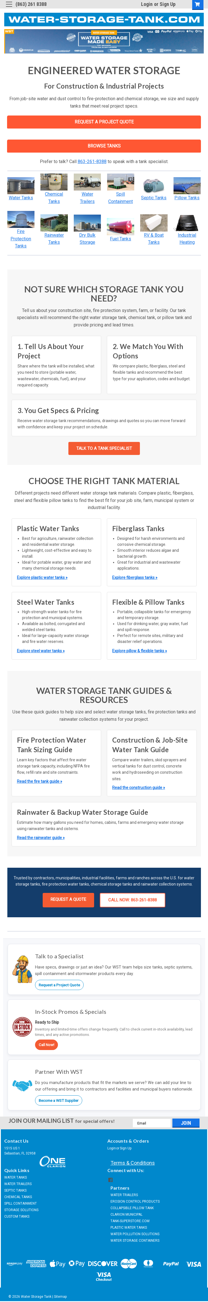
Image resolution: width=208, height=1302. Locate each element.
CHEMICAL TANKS (18, 1197)
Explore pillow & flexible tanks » (139, 651)
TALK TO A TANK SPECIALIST (104, 448)
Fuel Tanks (120, 238)
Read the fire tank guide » (39, 781)
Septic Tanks (153, 197)
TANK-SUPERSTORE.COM (130, 1221)
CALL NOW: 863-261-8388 (132, 900)
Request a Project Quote (59, 985)
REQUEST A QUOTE (68, 899)
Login (147, 4)
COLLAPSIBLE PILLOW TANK (132, 1208)
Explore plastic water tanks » (42, 577)
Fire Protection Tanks (20, 239)
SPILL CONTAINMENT (20, 1203)
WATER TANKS (15, 1177)
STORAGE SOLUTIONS (21, 1210)
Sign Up (168, 4)
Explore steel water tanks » (41, 651)
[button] (21, 185)
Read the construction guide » (138, 787)
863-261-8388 (92, 161)
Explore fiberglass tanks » (134, 577)
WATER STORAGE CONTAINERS (134, 1241)
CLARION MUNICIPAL (126, 1215)
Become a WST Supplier (59, 1100)
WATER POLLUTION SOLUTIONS (134, 1234)
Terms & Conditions (132, 1163)
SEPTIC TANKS (15, 1190)
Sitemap (60, 1296)
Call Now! (46, 1044)
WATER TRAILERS (18, 1184)
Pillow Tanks (187, 197)
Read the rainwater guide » (41, 837)
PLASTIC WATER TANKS (128, 1228)
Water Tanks (21, 197)
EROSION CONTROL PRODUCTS (135, 1201)
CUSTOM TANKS (16, 1216)
